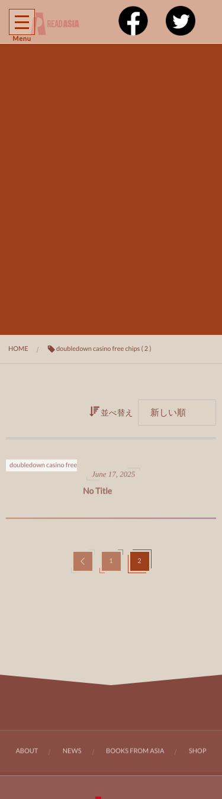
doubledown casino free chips (51, 467)
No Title (97, 493)
